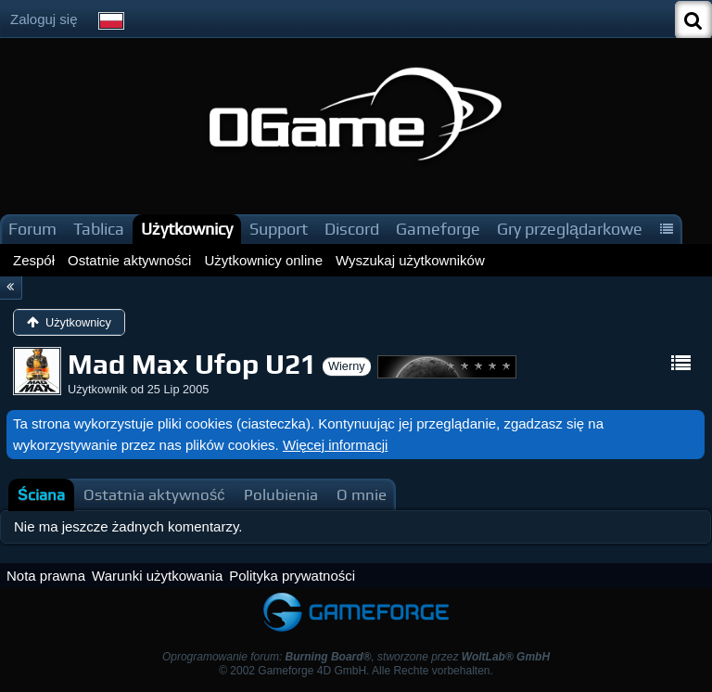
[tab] (41, 495)
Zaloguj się (44, 19)
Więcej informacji (335, 445)
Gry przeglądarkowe (569, 228)
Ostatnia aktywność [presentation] (154, 495)
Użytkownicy (187, 228)
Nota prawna (45, 575)
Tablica (98, 228)
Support (278, 228)
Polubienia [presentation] (281, 495)
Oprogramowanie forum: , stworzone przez (356, 656)
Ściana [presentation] (41, 495)
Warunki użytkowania (157, 575)
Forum (32, 228)
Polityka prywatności (292, 575)
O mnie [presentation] (362, 495)
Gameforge (438, 228)
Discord (351, 228)
